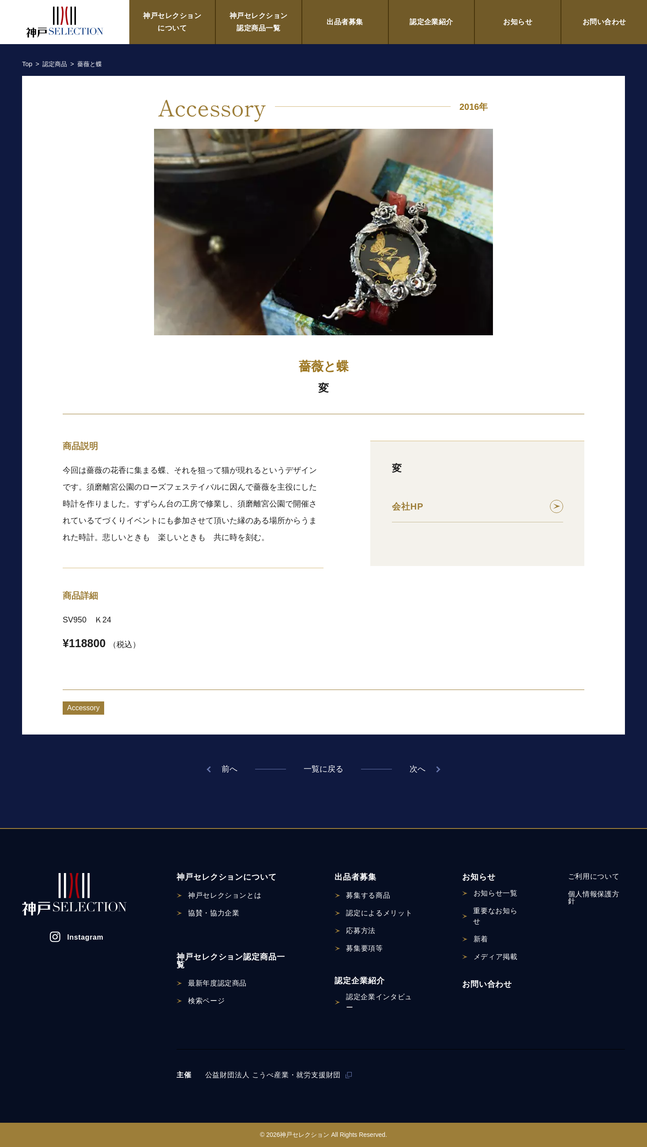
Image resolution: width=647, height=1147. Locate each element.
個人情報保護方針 (593, 897)
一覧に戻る (323, 769)
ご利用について (593, 876)
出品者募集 (345, 22)
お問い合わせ (604, 22)
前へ (229, 769)
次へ (417, 769)
